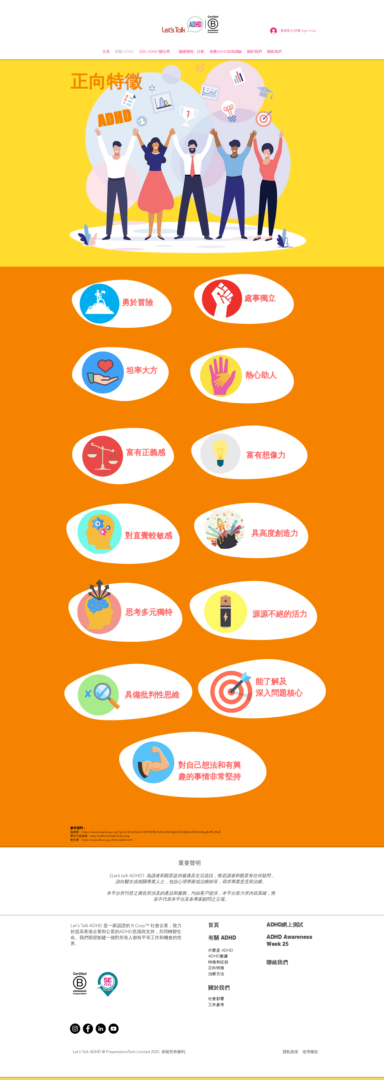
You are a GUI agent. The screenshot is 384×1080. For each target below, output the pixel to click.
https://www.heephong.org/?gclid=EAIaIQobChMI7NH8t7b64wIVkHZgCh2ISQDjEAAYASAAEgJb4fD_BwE (151, 832)
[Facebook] (88, 1029)
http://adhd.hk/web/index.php (110, 836)
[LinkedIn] (101, 1029)
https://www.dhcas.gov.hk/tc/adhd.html (107, 840)
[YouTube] (113, 1029)
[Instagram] (75, 1029)
